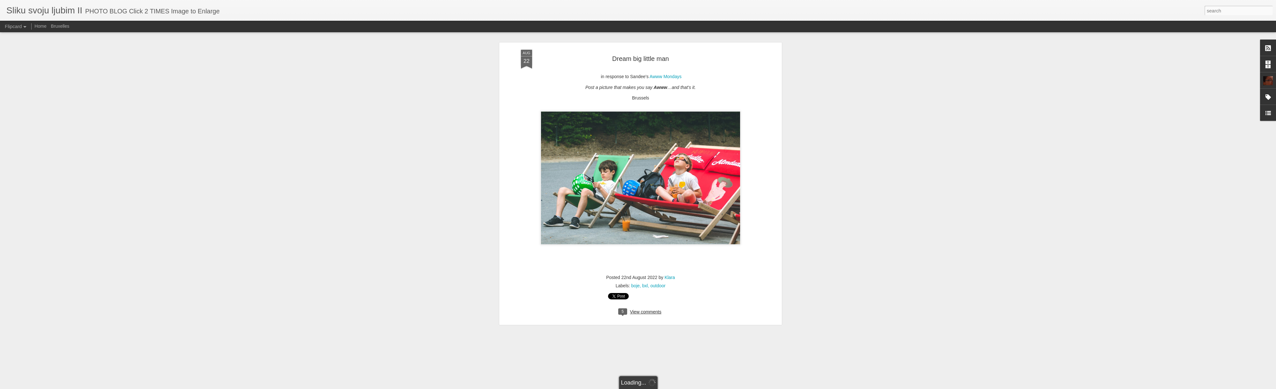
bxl (645, 284)
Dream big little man (640, 57)
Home (40, 26)
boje (635, 284)
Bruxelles (60, 26)
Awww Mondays (665, 75)
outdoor (657, 284)
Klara (669, 276)
